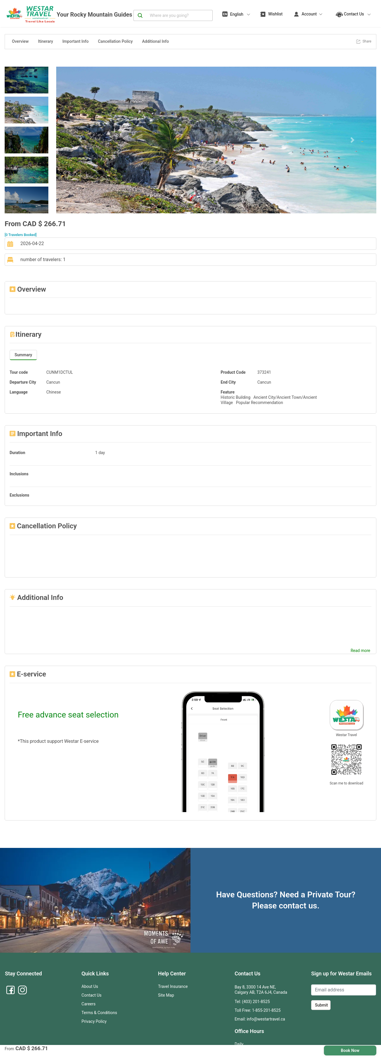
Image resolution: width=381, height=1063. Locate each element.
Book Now (350, 1050)
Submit (321, 1005)
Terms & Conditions (99, 1012)
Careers (89, 1004)
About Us (90, 986)
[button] (80, 140)
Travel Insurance (173, 986)
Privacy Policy (94, 1021)
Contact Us (92, 995)
